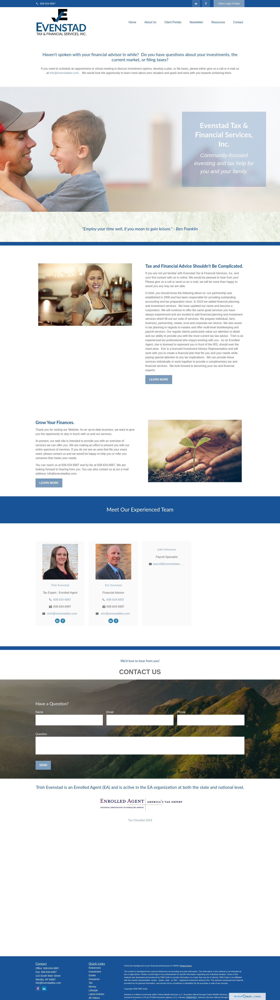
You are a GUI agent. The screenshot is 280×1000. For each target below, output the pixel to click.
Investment (95, 971)
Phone (181, 712)
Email (110, 712)
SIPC (194, 997)
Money (92, 986)
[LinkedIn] (196, 3)
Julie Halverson (166, 549)
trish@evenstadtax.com (62, 613)
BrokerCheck (186, 966)
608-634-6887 (46, 3)
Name (39, 712)
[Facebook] (206, 3)
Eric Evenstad (113, 585)
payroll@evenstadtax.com (168, 563)
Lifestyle (93, 990)
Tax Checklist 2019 (140, 820)
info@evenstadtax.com (64, 72)
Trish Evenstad (60, 585)
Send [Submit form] (43, 765)
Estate (92, 975)
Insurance (94, 979)
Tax (91, 982)
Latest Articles (96, 994)
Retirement (95, 967)
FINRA (189, 997)
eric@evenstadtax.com (115, 613)
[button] (132, 22)
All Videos (94, 997)
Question (41, 734)
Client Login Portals (229, 3)
